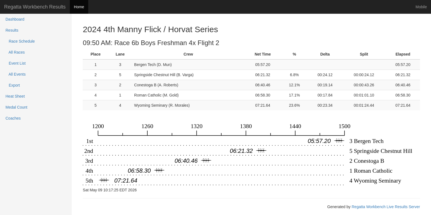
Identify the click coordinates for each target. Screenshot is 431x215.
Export (12, 85)
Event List (15, 63)
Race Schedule (20, 41)
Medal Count (16, 107)
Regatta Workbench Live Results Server (386, 207)
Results (11, 30)
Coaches (13, 118)
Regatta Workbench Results (35, 7)
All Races (15, 52)
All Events (15, 74)
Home (79, 7)
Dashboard (14, 19)
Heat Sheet (15, 96)
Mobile (421, 7)
